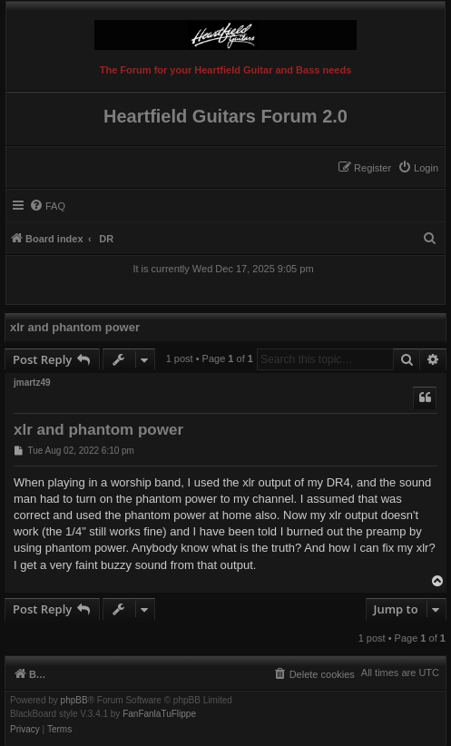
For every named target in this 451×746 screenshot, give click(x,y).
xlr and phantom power (75, 327)
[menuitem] (417, 168)
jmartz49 (32, 383)
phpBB (74, 700)
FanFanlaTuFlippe (159, 714)
